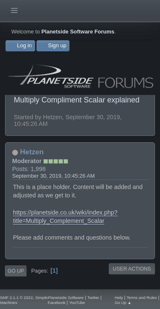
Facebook (56, 302)
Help (119, 297)
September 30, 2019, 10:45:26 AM (53, 176)
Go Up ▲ (123, 302)
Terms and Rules (141, 297)
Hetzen (32, 152)
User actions (132, 269)
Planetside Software (66, 297)
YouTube (77, 302)
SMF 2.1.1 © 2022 (16, 297)
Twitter (93, 297)
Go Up (16, 271)
